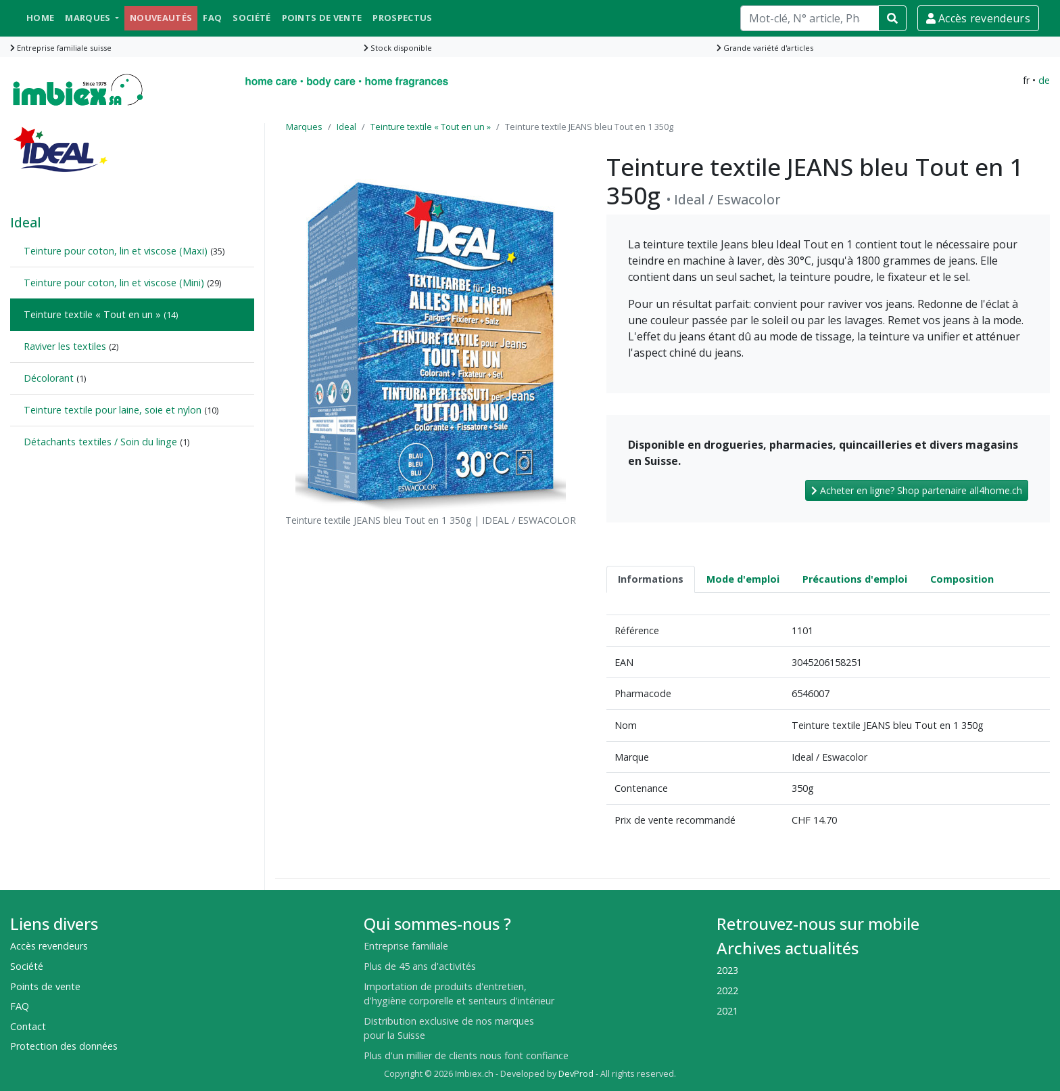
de (1044, 80)
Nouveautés (161, 18)
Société (251, 18)
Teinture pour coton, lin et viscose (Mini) (114, 282)
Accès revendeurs (978, 18)
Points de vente (322, 18)
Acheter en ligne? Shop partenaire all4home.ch (916, 490)
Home (40, 18)
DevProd (576, 1073)
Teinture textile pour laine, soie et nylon (112, 409)
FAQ (212, 18)
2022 (727, 990)
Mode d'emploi (742, 579)
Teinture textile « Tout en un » (92, 314)
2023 (727, 970)
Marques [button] (89, 18)
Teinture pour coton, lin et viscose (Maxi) (116, 250)
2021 (727, 1010)
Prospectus (402, 18)
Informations (650, 579)
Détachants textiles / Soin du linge (100, 441)
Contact (28, 1026)
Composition (962, 579)
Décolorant (49, 378)
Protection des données (64, 1046)
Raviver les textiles (65, 346)
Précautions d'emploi (854, 579)
